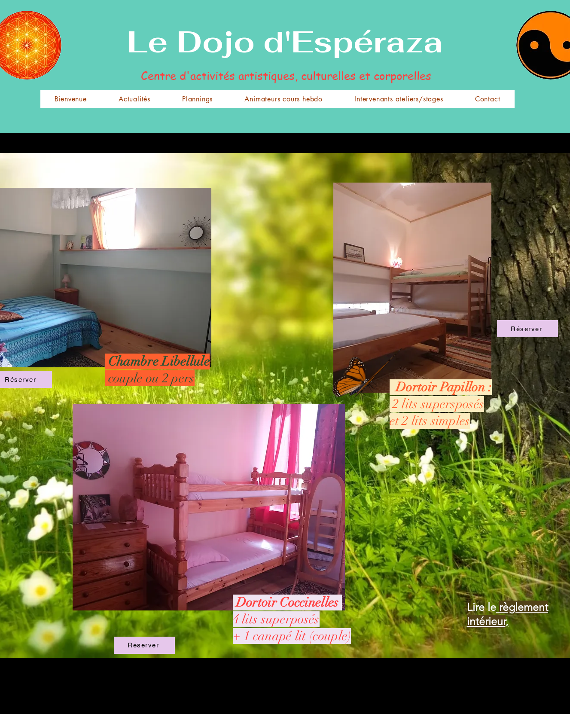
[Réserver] (527, 328)
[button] (197, 99)
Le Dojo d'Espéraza (285, 41)
